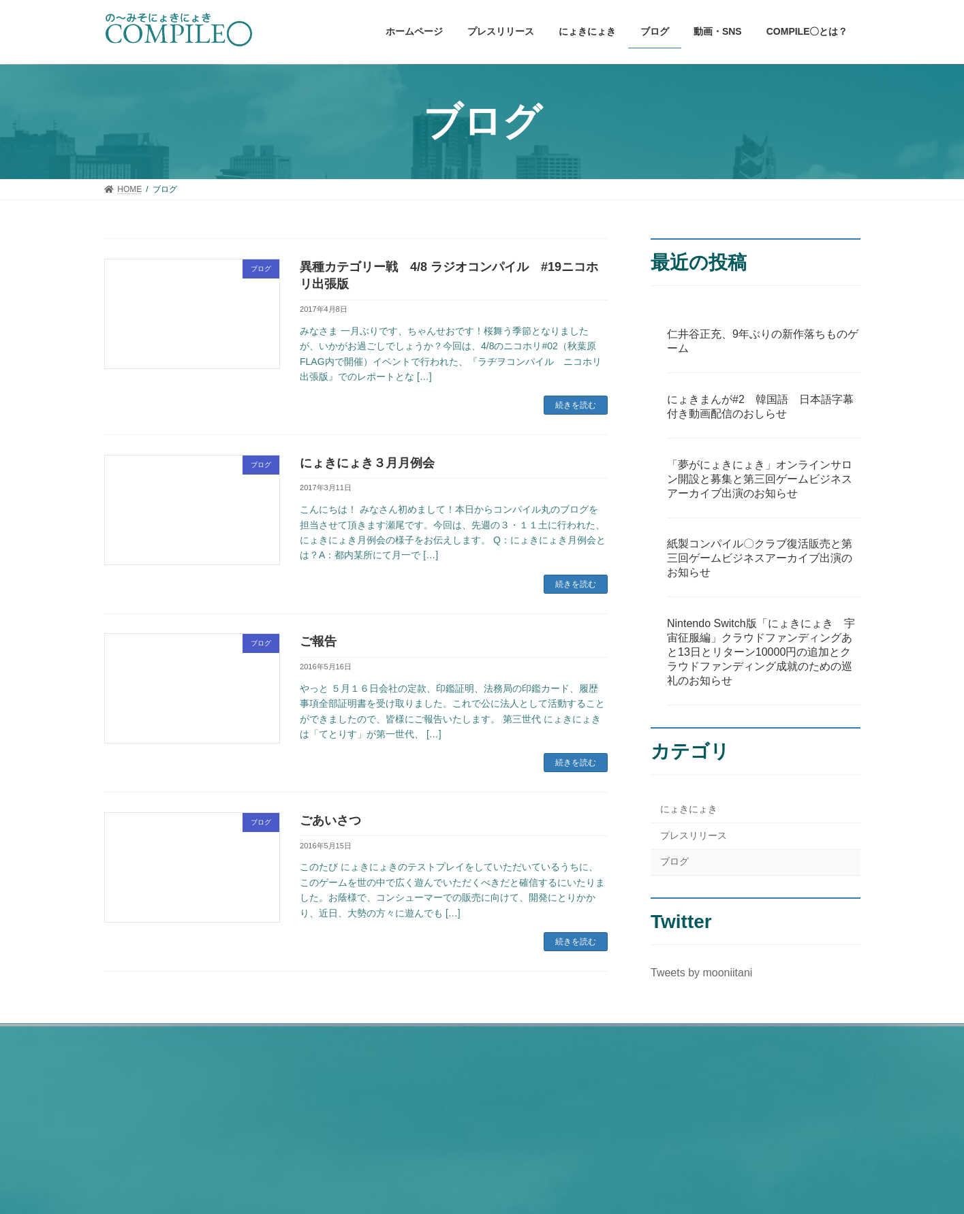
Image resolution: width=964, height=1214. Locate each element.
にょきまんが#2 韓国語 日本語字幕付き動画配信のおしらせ (760, 406)
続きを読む (575, 405)
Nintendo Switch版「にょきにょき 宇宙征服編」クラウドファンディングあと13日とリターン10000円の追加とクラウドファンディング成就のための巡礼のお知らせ (761, 652)
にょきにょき (688, 809)
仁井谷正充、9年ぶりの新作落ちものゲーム (762, 341)
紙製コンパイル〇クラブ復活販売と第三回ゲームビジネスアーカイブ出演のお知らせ (759, 559)
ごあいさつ (330, 820)
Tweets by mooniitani (701, 973)
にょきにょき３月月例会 (367, 463)
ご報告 (318, 641)
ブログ (674, 862)
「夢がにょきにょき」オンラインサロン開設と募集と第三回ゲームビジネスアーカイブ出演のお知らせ (759, 479)
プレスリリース (693, 835)
